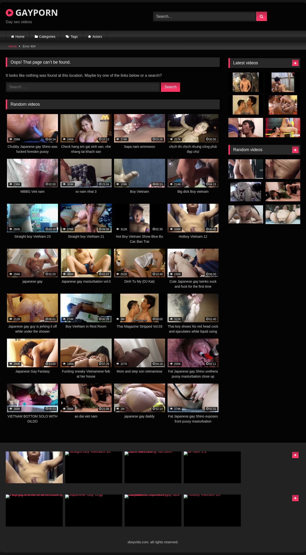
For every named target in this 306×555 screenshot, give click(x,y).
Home (20, 36)
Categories (47, 36)
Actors (97, 36)
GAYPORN (32, 12)
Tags (74, 36)
